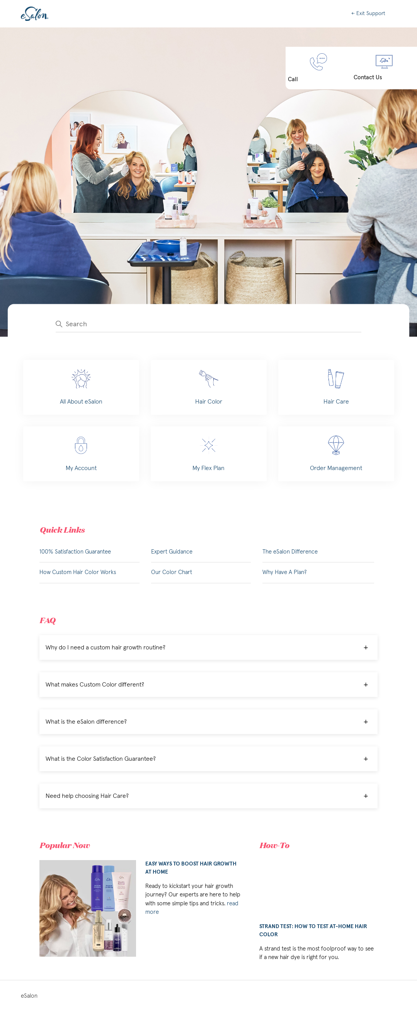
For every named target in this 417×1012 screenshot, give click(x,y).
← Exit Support (368, 13)
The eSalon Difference (290, 552)
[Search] (208, 324)
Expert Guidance (171, 552)
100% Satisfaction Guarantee (75, 552)
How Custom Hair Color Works (77, 572)
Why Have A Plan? (284, 572)
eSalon (29, 996)
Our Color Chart (171, 572)
